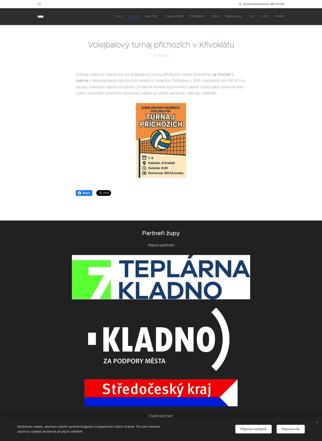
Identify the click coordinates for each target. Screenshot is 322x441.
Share (84, 193)
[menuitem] (224, 16)
